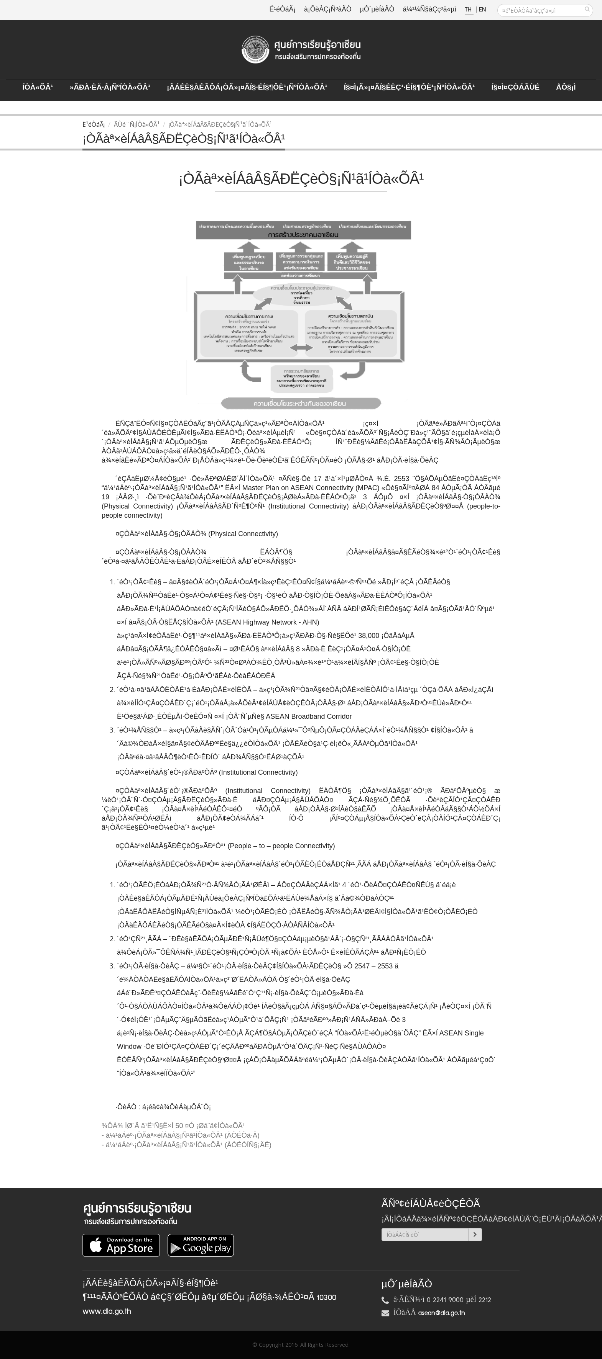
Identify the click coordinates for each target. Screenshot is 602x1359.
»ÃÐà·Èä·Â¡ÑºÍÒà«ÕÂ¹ (109, 87)
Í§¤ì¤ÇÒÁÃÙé (515, 87)
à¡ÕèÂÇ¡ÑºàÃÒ (328, 10)
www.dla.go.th (106, 1311)
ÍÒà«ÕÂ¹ (38, 87)
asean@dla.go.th (441, 1313)
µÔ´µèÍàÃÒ (377, 10)
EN (482, 10)
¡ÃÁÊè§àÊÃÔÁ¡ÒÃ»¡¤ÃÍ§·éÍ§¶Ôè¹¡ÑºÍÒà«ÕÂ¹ (247, 87)
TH (469, 10)
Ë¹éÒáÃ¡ (283, 10)
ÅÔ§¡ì (566, 87)
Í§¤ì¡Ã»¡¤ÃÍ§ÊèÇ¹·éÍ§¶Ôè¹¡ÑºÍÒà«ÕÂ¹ (409, 87)
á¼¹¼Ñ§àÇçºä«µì (429, 10)
